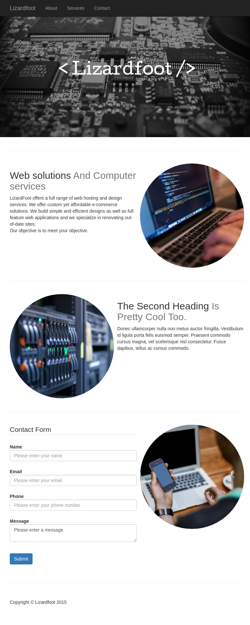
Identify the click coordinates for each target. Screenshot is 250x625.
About (51, 8)
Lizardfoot (22, 8)
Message (19, 521)
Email (16, 471)
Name (16, 446)
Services (76, 8)
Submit (21, 558)
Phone (17, 496)
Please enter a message (73, 533)
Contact (102, 8)
